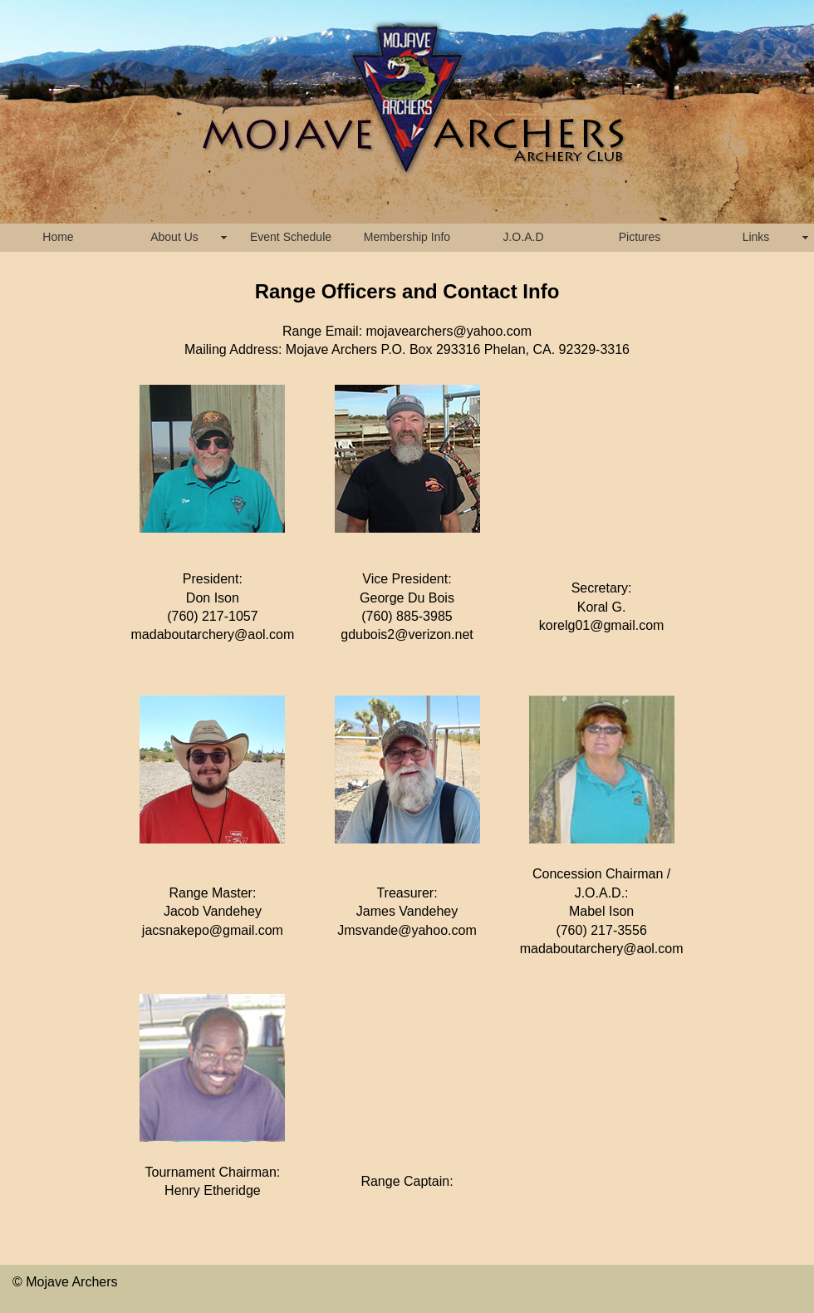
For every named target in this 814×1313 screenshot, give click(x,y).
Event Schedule (290, 236)
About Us (174, 236)
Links (756, 236)
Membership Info (407, 236)
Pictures (640, 236)
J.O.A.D (523, 236)
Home (57, 236)
